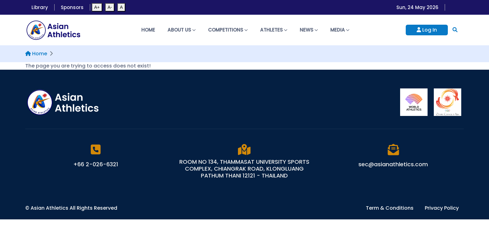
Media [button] (339, 30)
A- (110, 7)
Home (148, 30)
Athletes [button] (273, 30)
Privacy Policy (442, 208)
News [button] (309, 30)
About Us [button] (181, 30)
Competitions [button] (228, 30)
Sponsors (72, 7)
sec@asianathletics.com (393, 164)
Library (39, 7)
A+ (97, 7)
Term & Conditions (390, 208)
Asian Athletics (50, 208)
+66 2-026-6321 (95, 164)
